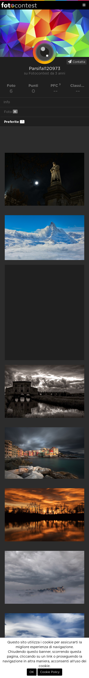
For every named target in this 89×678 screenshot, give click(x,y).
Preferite (14, 122)
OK (31, 672)
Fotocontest (19, 5)
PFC (56, 86)
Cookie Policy (50, 672)
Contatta (76, 62)
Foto (11, 112)
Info (7, 102)
